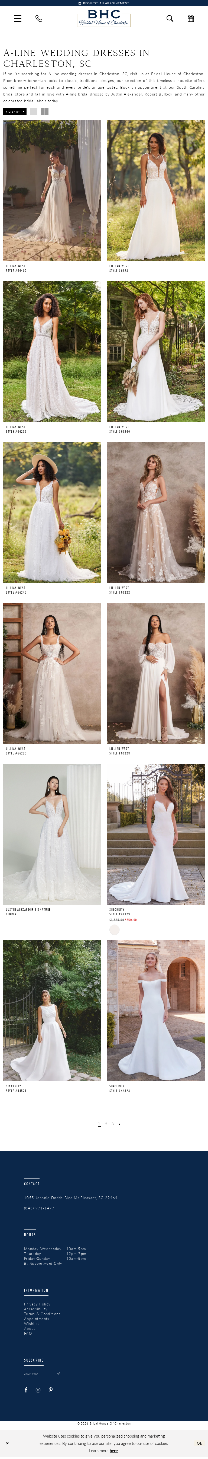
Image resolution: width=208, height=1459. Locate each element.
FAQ (28, 1334)
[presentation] (52, 191)
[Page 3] (113, 1125)
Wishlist (31, 1324)
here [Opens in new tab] (114, 1452)
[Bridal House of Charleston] (104, 19)
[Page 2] (106, 1125)
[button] (17, 20)
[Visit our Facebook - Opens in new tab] (26, 1392)
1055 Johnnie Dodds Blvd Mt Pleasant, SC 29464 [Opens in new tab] (71, 1198)
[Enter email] (45, 1375)
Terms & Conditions (42, 1315)
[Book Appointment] (104, 4)
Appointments (37, 1319)
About (29, 1329)
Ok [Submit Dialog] (199, 1445)
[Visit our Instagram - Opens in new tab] (38, 1392)
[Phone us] (38, 19)
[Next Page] (121, 1125)
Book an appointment (140, 88)
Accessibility (36, 1310)
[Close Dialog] (8, 1445)
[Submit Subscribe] (63, 1375)
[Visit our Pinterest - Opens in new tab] (50, 1392)
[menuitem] (17, 20)
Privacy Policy (37, 1305)
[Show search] (170, 19)
